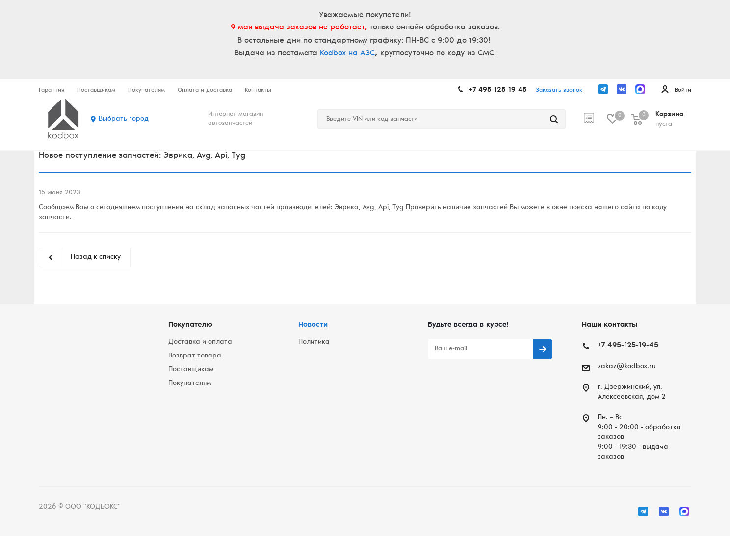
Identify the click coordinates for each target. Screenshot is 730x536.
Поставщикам (190, 369)
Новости (313, 325)
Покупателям (189, 383)
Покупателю (190, 325)
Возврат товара (194, 356)
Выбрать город (124, 119)
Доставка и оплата (200, 342)
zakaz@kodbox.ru (627, 366)
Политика (314, 342)
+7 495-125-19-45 (498, 90)
